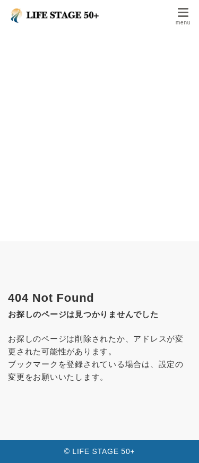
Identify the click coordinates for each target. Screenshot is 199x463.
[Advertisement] (99, 136)
